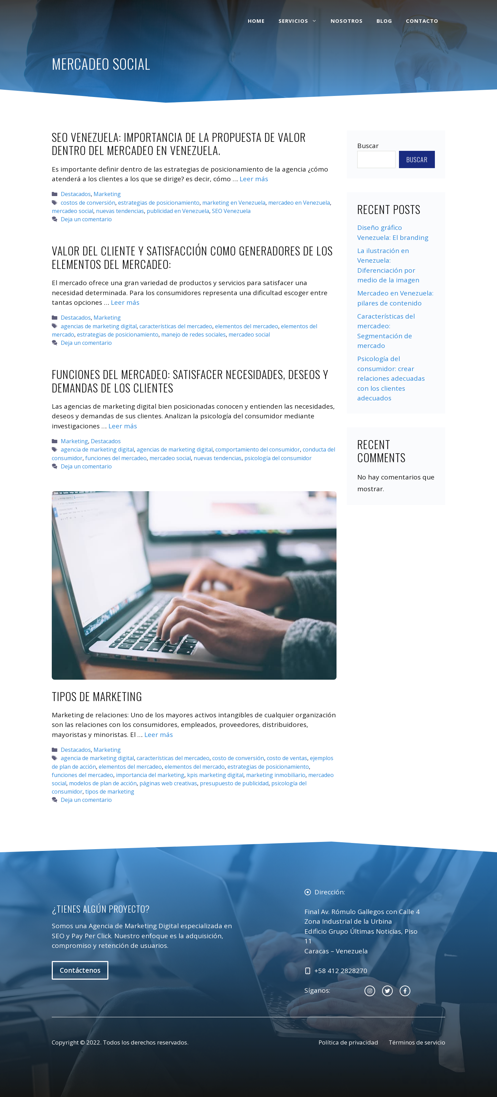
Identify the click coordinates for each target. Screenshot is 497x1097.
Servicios (301, 20)
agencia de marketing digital (97, 449)
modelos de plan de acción (103, 783)
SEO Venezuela (231, 211)
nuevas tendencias (120, 211)
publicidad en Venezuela (178, 211)
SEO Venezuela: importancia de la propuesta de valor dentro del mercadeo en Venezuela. (179, 143)
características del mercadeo (175, 326)
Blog (384, 20)
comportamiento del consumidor (257, 449)
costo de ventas (287, 758)
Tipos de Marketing (97, 696)
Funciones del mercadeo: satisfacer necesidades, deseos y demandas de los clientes (190, 380)
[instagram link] (369, 991)
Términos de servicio (417, 1042)
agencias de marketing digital (99, 326)
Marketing (107, 194)
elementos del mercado (195, 766)
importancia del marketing (150, 775)
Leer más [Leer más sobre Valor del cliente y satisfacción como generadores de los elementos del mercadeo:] (125, 302)
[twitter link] (387, 991)
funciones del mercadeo (116, 458)
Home (256, 20)
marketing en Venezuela (233, 202)
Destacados (76, 194)
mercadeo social (72, 211)
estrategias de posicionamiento (158, 202)
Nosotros (347, 20)
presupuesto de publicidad (234, 783)
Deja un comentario (86, 219)
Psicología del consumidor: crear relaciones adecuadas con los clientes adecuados (391, 378)
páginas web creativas (168, 783)
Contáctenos (80, 970)
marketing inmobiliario (275, 775)
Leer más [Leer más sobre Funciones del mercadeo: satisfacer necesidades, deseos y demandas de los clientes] (122, 425)
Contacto (422, 20)
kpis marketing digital (215, 775)
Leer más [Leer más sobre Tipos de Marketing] (158, 734)
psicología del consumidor (278, 458)
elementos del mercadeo (246, 326)
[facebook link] (405, 991)
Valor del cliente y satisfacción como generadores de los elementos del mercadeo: (192, 257)
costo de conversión (238, 758)
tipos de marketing (109, 791)
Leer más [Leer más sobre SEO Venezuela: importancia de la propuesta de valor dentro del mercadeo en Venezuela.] (254, 178)
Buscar (368, 145)
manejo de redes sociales (193, 334)
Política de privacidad (348, 1042)
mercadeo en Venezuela (299, 202)
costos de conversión (88, 202)
